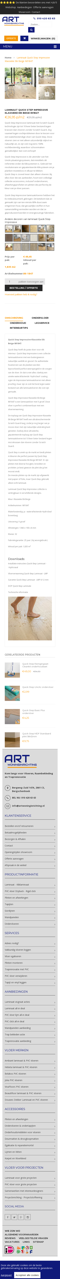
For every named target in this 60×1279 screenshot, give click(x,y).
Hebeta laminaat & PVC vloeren (21, 1067)
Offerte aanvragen (43, 7)
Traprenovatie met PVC (17, 969)
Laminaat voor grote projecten (21, 1177)
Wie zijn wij (12, 1230)
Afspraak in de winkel (15, 865)
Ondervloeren (12, 923)
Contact (36, 12)
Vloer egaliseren (13, 956)
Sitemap (38, 1241)
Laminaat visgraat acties (17, 1001)
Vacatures (12, 1241)
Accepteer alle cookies (27, 1275)
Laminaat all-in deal (15, 1008)
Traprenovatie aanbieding (18, 1041)
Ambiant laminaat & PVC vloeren (21, 1060)
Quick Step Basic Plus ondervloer (33, 711)
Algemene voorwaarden (21, 1234)
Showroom (24, 12)
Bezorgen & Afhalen (15, 839)
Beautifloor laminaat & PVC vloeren (23, 1093)
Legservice (42, 323)
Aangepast (6, 1275)
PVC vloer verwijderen (16, 975)
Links (26, 1241)
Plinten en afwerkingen (16, 897)
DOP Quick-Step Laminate (19, 586)
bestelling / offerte (24, 288)
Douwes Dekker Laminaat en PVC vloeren (26, 1099)
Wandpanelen (12, 917)
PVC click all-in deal (14, 1021)
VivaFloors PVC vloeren (16, 1086)
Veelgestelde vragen (33, 1238)
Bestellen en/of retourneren (19, 826)
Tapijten (9, 904)
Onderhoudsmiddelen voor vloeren (23, 1132)
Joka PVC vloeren (13, 1080)
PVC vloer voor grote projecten (21, 1184)
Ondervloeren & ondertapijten (20, 1125)
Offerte (11, 38)
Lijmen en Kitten (13, 1151)
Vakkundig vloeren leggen (18, 949)
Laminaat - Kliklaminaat (17, 884)
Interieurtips (19, 327)
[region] (30, 1270)
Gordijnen (10, 910)
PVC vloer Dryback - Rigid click (20, 891)
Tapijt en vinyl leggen (15, 982)
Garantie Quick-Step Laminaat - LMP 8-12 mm (28, 579)
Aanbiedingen (24, 7)
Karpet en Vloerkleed (15, 1158)
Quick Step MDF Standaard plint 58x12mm (36, 735)
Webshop (10, 7)
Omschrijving (14, 317)
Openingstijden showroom (18, 852)
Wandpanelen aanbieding (18, 1027)
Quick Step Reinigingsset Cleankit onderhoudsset (35, 665)
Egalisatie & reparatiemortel (19, 1145)
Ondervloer (40, 317)
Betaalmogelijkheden (16, 832)
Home (8, 57)
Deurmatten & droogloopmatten (22, 1138)
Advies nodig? (12, 943)
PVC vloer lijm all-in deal (17, 1014)
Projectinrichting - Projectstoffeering (23, 1197)
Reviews (10, 1238)
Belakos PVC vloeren (15, 1073)
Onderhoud (18, 323)
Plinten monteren (14, 962)
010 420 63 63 (46, 18)
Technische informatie (18, 592)
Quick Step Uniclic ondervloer (37, 687)
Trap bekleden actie (15, 1034)
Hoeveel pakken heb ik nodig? (21, 294)
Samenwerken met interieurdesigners (24, 1190)
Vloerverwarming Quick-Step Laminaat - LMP (28, 573)
